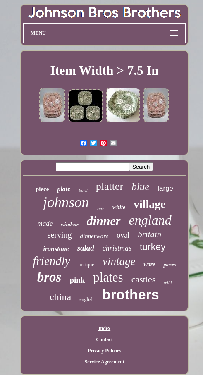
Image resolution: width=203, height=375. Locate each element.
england (150, 220)
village (150, 204)
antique (86, 264)
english (86, 299)
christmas (117, 248)
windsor (70, 224)
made (45, 223)
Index (104, 328)
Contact (104, 339)
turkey (153, 246)
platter (109, 186)
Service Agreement (104, 362)
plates (108, 277)
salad (85, 248)
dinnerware (94, 236)
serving (60, 234)
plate (63, 188)
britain (149, 234)
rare (100, 208)
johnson (66, 202)
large (165, 188)
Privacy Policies (104, 351)
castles (143, 279)
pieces (169, 265)
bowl (83, 190)
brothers (130, 294)
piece (42, 189)
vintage (119, 261)
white (118, 207)
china (60, 296)
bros (49, 277)
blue (140, 186)
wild (168, 282)
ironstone (56, 248)
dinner (104, 220)
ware (149, 264)
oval (123, 235)
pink (77, 280)
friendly (51, 261)
